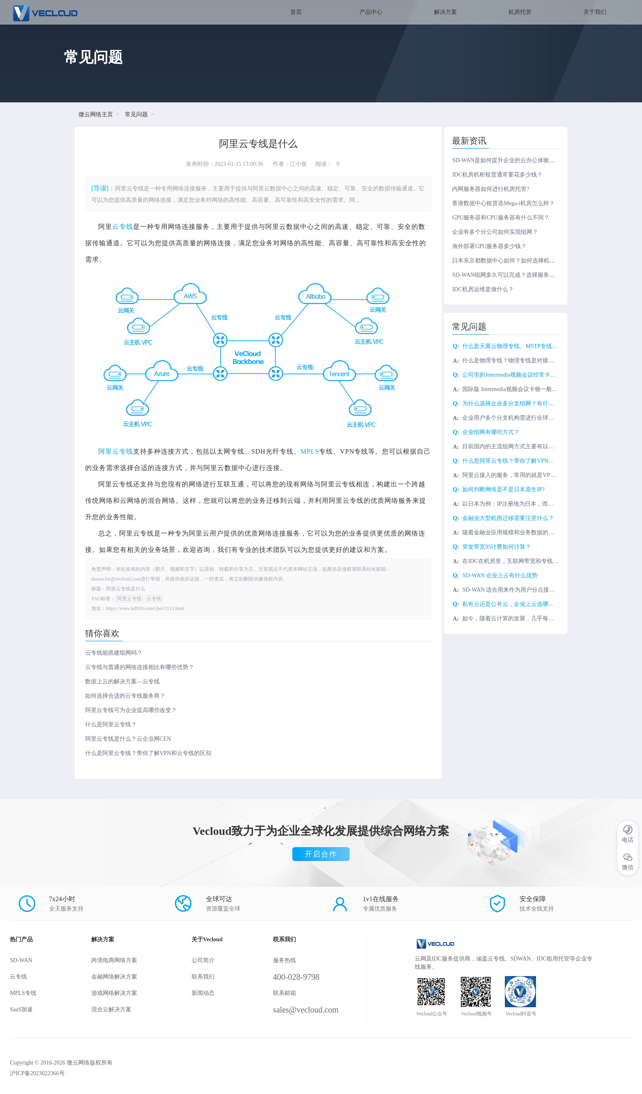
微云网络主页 (96, 114)
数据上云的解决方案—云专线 (123, 681)
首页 (296, 12)
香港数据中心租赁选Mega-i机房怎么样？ (508, 203)
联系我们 (205, 976)
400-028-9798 (301, 976)
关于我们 (594, 12)
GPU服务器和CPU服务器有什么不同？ (505, 218)
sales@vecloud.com (311, 1008)
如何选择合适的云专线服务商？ (126, 695)
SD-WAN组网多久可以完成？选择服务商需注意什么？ (525, 275)
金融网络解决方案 (116, 976)
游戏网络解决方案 (116, 992)
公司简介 (205, 959)
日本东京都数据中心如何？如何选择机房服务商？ (520, 261)
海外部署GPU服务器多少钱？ (494, 246)
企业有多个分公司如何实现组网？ (500, 232)
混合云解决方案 (113, 1009)
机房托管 (520, 12)
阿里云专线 (116, 450)
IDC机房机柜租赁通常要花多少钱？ (502, 175)
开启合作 (321, 853)
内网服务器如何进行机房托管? (495, 189)
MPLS (310, 450)
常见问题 (137, 114)
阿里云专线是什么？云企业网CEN (129, 738)
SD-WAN (21, 959)
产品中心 (370, 12)
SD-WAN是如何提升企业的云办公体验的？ (511, 160)
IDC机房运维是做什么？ (487, 289)
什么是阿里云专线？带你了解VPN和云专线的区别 (149, 752)
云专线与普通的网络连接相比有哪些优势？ (140, 666)
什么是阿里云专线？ (111, 724)
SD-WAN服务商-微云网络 (72, 12)
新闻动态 (205, 992)
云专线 (123, 226)
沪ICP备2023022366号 (37, 1072)
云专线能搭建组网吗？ (114, 652)
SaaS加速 (21, 1009)
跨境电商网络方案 (116, 959)
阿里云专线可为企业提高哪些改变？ (131, 709)
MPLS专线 (23, 992)
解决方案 (445, 12)
